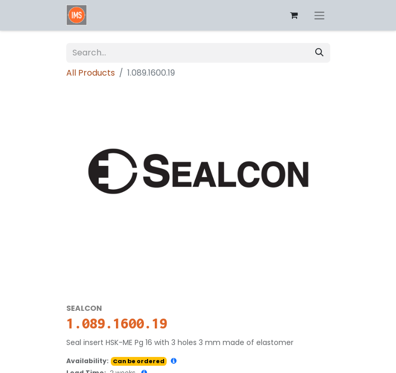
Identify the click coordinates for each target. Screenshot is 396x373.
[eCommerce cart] (294, 15)
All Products (90, 73)
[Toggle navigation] (319, 15)
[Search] (319, 53)
